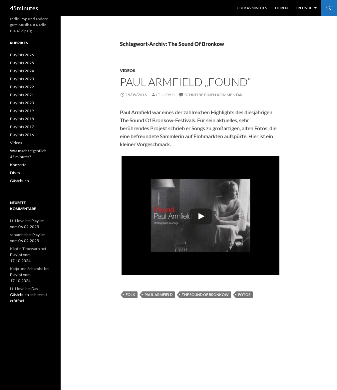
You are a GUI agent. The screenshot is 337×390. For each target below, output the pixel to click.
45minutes (24, 8)
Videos (127, 70)
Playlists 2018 (22, 118)
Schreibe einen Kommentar (213, 94)
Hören (281, 8)
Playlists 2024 (22, 70)
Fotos (244, 294)
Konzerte (18, 164)
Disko (15, 172)
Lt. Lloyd (165, 94)
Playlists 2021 (22, 94)
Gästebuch (19, 180)
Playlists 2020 (22, 102)
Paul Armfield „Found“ (185, 82)
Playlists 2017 (22, 126)
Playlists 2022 (22, 86)
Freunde (304, 8)
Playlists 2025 (22, 62)
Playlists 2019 (22, 110)
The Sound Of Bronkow (205, 294)
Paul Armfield (158, 294)
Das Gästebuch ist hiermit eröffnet (28, 294)
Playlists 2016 (22, 134)
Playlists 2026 (22, 54)
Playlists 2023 (22, 78)
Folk (130, 294)
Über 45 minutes (252, 8)
